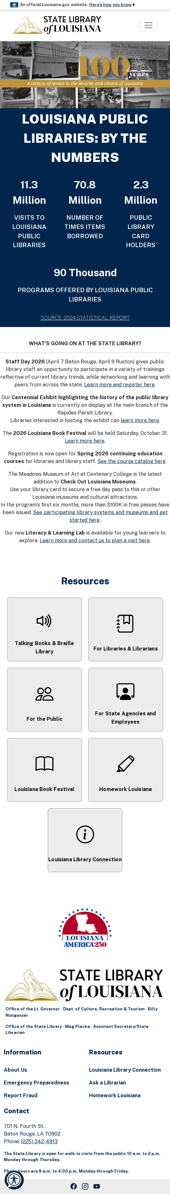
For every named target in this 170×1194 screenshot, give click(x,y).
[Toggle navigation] (149, 25)
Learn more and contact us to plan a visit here (95, 540)
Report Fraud (20, 1095)
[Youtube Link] (96, 1186)
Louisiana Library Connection (125, 1070)
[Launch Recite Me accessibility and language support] (14, 1180)
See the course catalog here (131, 461)
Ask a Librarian (107, 1083)
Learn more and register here (119, 385)
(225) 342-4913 (39, 1141)
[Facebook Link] (73, 1186)
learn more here (140, 420)
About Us (15, 1070)
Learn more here (84, 441)
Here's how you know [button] (112, 4)
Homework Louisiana (115, 1095)
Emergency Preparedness (36, 1083)
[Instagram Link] (85, 1186)
